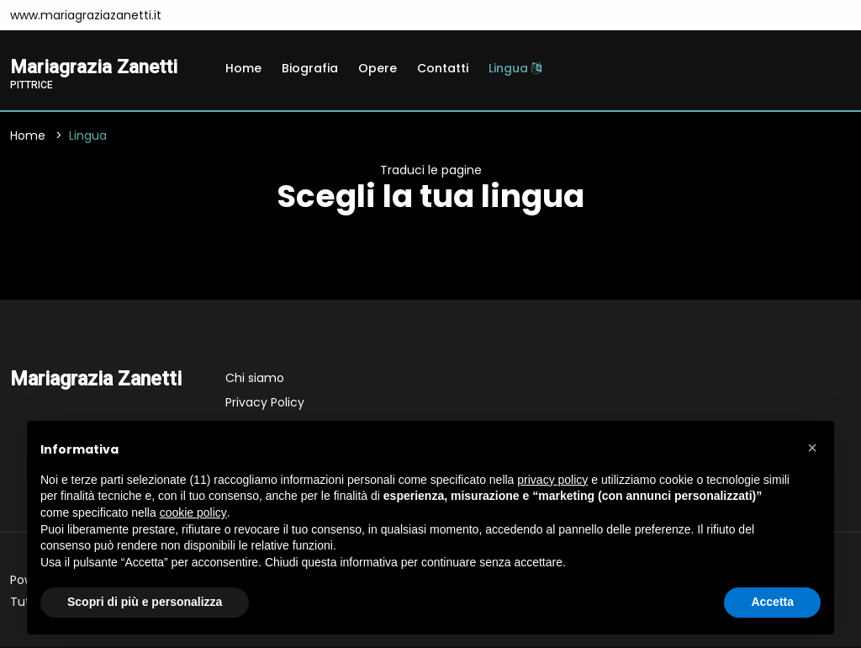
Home (243, 68)
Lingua (515, 68)
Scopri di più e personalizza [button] (144, 601)
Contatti (442, 68)
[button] (812, 447)
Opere (377, 68)
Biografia (310, 68)
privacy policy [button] (552, 479)
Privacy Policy (264, 404)
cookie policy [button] (193, 512)
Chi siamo (254, 379)
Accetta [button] (772, 601)
